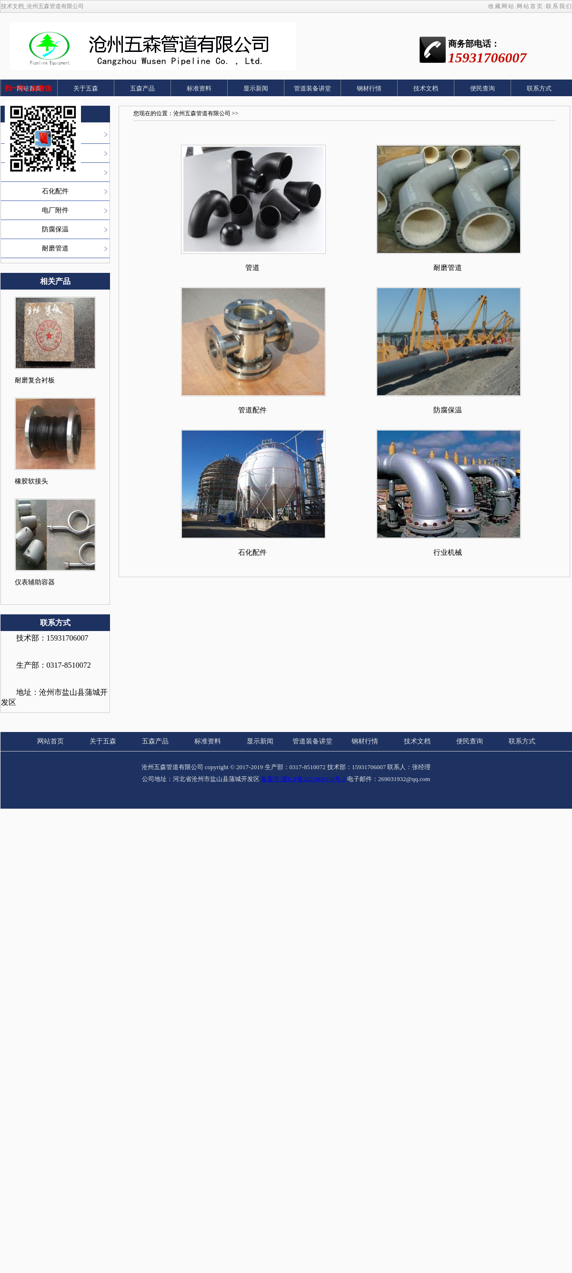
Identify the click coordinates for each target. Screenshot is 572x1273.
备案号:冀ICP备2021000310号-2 (303, 778)
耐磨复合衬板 (35, 380)
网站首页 (530, 6)
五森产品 (142, 88)
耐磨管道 (55, 248)
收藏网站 (501, 6)
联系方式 (539, 88)
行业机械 (447, 552)
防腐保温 (55, 229)
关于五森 (85, 88)
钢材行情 (369, 88)
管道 (252, 267)
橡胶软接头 (31, 481)
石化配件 (55, 191)
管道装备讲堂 (312, 88)
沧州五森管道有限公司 (202, 113)
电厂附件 (55, 210)
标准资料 (199, 88)
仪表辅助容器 (35, 582)
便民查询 (482, 88)
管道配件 (252, 410)
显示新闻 (255, 88)
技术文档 (425, 88)
